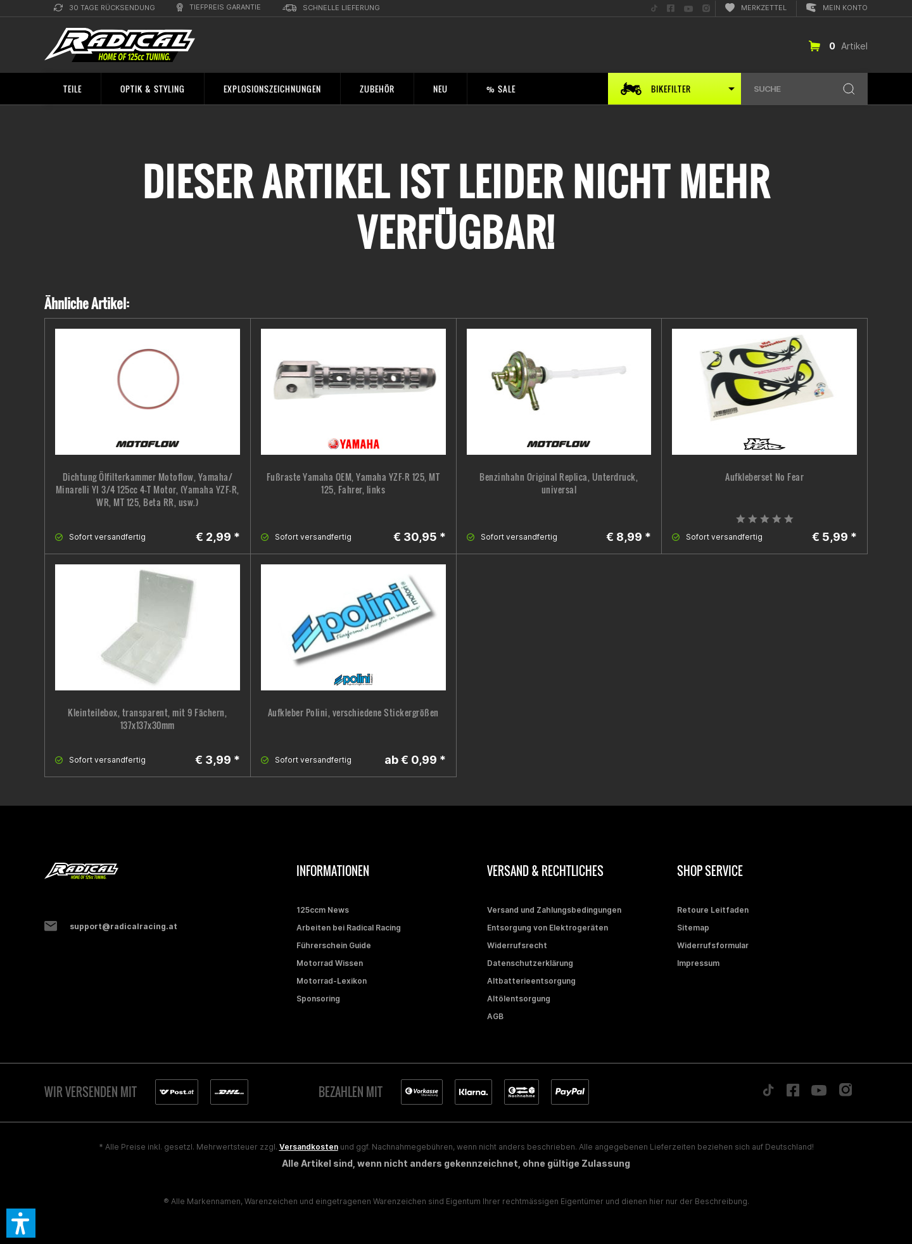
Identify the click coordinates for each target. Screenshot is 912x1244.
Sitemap (693, 927)
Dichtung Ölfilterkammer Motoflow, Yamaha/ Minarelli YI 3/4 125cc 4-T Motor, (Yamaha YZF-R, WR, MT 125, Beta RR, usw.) (147, 490)
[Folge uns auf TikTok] (654, 8)
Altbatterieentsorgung (531, 981)
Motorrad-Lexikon (331, 981)
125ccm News (322, 910)
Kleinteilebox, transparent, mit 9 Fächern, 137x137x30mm (147, 719)
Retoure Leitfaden (713, 910)
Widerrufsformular (713, 945)
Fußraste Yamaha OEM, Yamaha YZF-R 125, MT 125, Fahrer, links (353, 483)
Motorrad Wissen (329, 963)
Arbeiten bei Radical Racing (348, 927)
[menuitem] (104, 8)
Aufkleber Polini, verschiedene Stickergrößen (353, 712)
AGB (495, 1016)
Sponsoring (318, 998)
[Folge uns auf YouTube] (688, 8)
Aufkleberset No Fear (764, 477)
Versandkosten (308, 1147)
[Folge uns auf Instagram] (706, 8)
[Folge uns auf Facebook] (671, 8)
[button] (20, 1223)
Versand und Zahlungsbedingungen (554, 910)
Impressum (698, 963)
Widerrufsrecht (517, 945)
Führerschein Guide (333, 945)
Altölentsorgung (518, 998)
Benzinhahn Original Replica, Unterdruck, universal (558, 483)
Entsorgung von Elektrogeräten (547, 927)
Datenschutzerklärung (530, 963)
